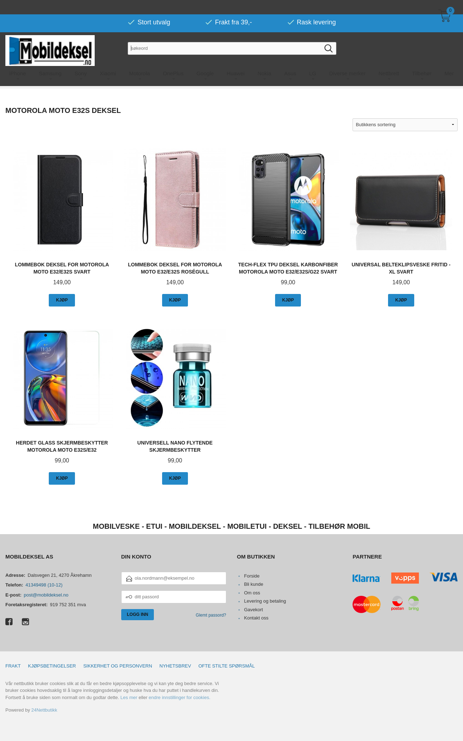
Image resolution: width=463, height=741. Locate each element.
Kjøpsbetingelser (52, 666)
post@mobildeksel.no (46, 595)
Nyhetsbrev (175, 666)
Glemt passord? (211, 615)
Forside (251, 576)
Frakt (13, 666)
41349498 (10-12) (43, 585)
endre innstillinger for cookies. (180, 697)
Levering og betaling (265, 601)
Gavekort (253, 609)
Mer (449, 59)
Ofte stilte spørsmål (226, 666)
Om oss (252, 592)
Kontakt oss (256, 618)
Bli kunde (253, 584)
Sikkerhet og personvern (117, 666)
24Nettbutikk (44, 710)
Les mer (129, 697)
